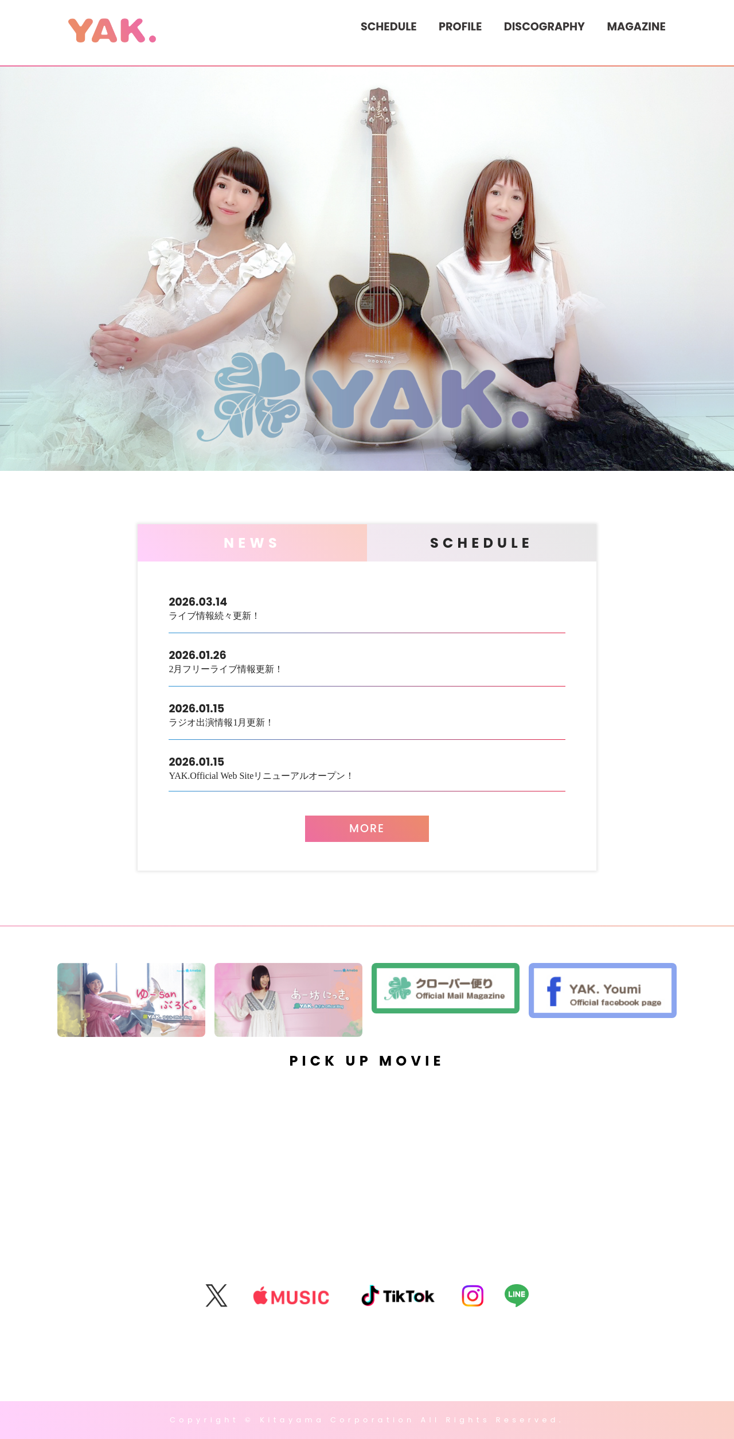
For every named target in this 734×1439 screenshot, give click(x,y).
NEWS (252, 542)
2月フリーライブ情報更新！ (367, 660)
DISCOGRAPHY (544, 26)
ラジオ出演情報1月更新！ (367, 713)
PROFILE (460, 26)
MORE (367, 828)
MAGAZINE (636, 26)
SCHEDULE (389, 26)
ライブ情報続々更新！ (367, 607)
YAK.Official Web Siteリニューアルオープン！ (367, 767)
